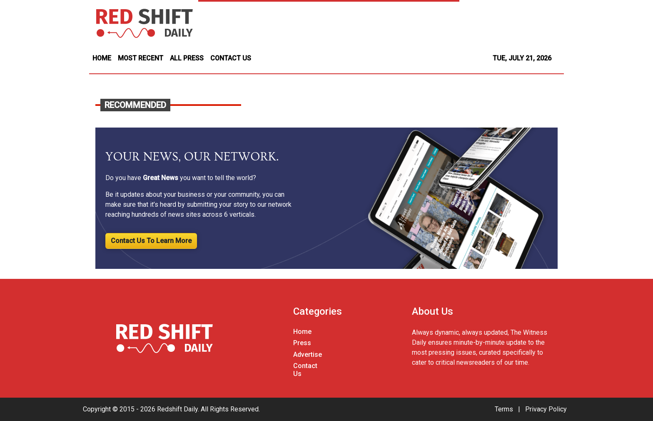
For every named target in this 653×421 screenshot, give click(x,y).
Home (302, 332)
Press (302, 343)
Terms (504, 409)
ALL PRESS (187, 58)
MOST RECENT (140, 58)
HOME (101, 58)
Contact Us (305, 370)
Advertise (307, 354)
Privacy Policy (546, 409)
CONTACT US (230, 58)
